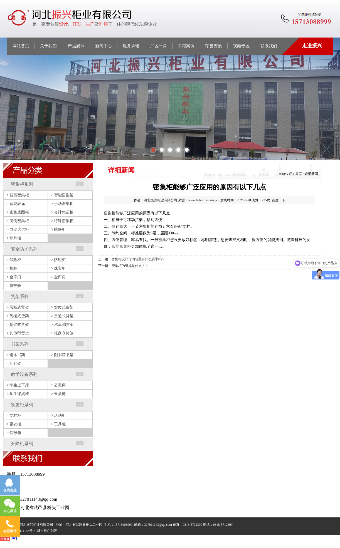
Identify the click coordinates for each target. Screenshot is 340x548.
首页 (298, 174)
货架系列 (20, 296)
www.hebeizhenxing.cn (204, 200)
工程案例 (186, 46)
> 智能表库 (15, 204)
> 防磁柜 (58, 260)
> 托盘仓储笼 (62, 333)
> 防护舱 (13, 286)
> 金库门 (13, 277)
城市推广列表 (47, 531)
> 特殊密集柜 (62, 221)
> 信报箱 (13, 433)
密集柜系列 (22, 184)
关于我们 (48, 46)
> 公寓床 (58, 385)
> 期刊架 (13, 363)
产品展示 (76, 46)
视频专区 (241, 46)
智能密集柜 (121, 246)
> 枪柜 (11, 268)
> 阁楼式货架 (17, 316)
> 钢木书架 (15, 355)
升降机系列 (22, 443)
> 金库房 (58, 277)
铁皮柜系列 (22, 404)
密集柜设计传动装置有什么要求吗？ (138, 259)
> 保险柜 (13, 260)
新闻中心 (103, 46)
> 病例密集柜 (17, 221)
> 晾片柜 (13, 238)
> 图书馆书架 (62, 355)
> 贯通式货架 (62, 316)
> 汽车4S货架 (62, 325)
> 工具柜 (58, 424)
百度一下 (278, 200)
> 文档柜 (13, 415)
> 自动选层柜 (17, 229)
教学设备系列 (24, 374)
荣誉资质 (213, 46)
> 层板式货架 (17, 307)
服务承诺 (131, 46)
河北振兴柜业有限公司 (160, 200)
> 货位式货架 (62, 307)
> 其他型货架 (17, 333)
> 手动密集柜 (62, 204)
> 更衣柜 (13, 424)
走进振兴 (312, 45)
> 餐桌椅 (58, 394)
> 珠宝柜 (58, 268)
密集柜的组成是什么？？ (130, 266)
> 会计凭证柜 (62, 212)
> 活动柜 (58, 415)
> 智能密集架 (62, 195)
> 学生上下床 (17, 385)
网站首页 (21, 46)
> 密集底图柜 (17, 212)
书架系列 (20, 344)
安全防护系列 (24, 249)
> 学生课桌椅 (17, 394)
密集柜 (109, 213)
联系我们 (268, 46)
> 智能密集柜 (17, 195)
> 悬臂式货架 (17, 325)
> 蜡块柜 (58, 229)
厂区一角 (158, 46)
